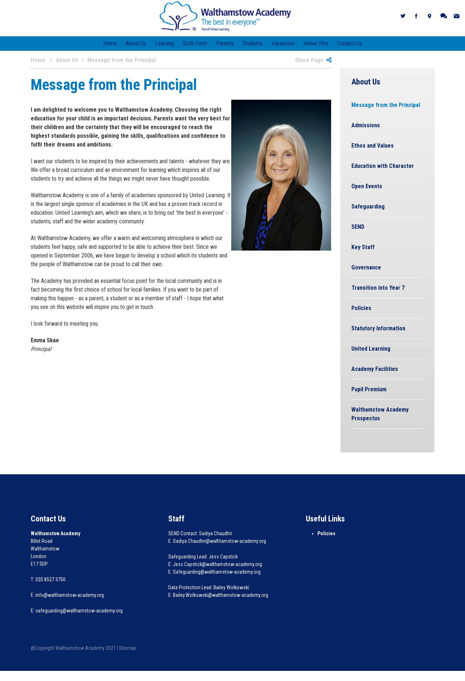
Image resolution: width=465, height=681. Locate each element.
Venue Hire (315, 43)
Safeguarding (368, 206)
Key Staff (363, 247)
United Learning (370, 348)
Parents (225, 43)
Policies (361, 308)
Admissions (365, 125)
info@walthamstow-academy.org (69, 595)
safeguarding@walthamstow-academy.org (79, 611)
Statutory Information (378, 328)
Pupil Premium (368, 389)
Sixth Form (195, 43)
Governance (366, 267)
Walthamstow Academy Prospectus (380, 414)
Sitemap (127, 648)
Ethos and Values (372, 145)
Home (110, 43)
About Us (136, 43)
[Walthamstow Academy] (225, 15)
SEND (357, 226)
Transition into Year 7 (378, 287)
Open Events (366, 186)
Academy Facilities (374, 369)
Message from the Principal (385, 105)
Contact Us (349, 43)
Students (252, 43)
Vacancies (283, 43)
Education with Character (382, 165)
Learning (164, 43)
